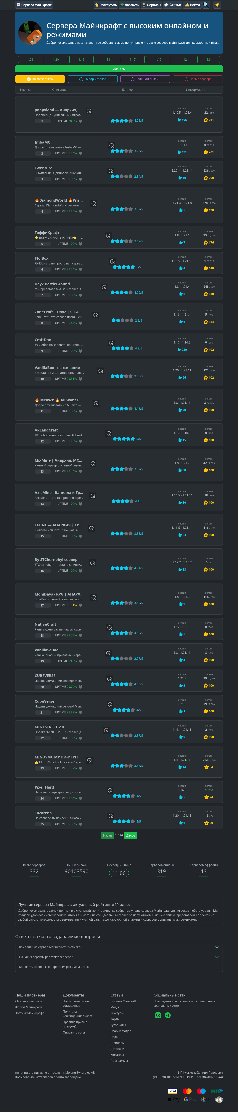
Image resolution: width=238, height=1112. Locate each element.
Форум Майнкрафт (28, 1007)
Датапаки (117, 1049)
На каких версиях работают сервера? (46, 957)
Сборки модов (120, 1031)
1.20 (56, 59)
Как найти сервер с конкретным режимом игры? (54, 967)
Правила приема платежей (75, 1024)
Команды (117, 1055)
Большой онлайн (145, 79)
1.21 (30, 59)
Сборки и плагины (28, 1001)
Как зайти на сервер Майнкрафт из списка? (50, 947)
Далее (130, 835)
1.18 (107, 59)
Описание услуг (74, 1032)
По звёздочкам (40, 79)
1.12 (184, 59)
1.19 (81, 59)
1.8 (209, 59)
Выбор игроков (92, 79)
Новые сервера (197, 79)
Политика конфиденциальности (78, 1014)
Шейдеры (117, 1043)
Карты (114, 1019)
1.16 (158, 59)
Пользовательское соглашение (76, 1003)
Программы (119, 1061)
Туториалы (118, 1025)
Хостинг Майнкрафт (29, 1013)
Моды (114, 1007)
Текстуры (117, 1013)
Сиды (114, 1037)
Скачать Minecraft (123, 1001)
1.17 (133, 59)
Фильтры (118, 69)
